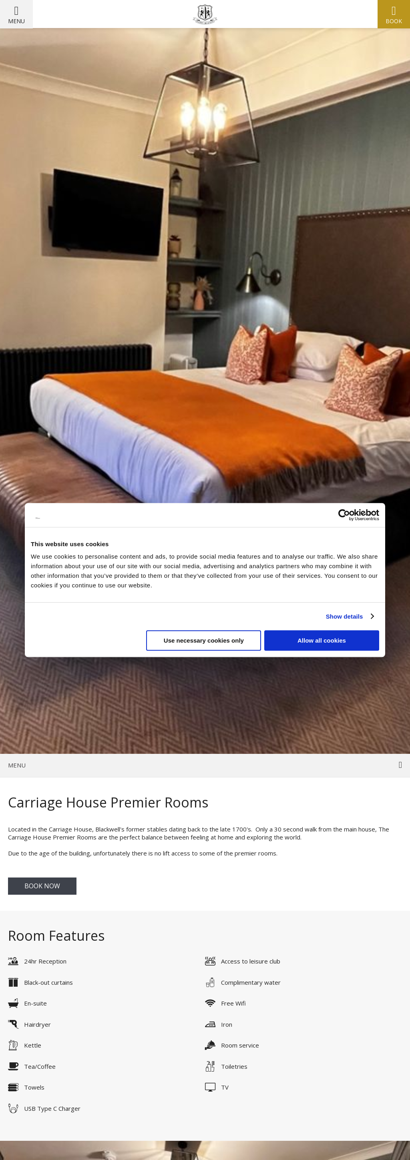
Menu (16, 21)
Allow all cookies (321, 640)
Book (394, 21)
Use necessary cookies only (204, 640)
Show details (344, 616)
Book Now (42, 886)
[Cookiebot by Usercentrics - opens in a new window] (344, 515)
